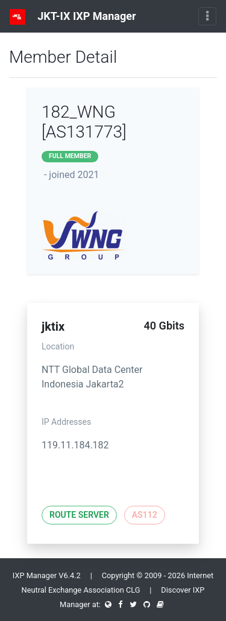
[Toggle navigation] (207, 16)
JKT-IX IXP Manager (73, 17)
